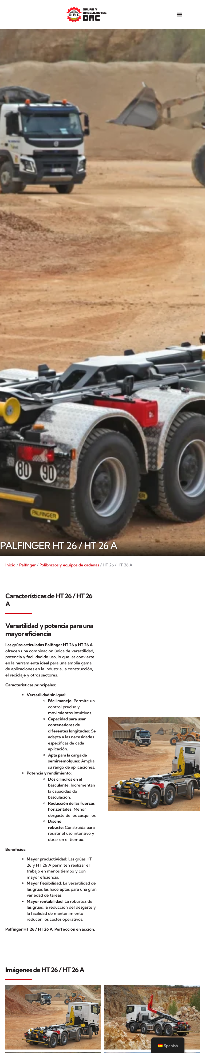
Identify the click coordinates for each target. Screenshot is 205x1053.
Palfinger (27, 564)
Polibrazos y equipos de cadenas (69, 564)
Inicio (10, 564)
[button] (179, 14)
